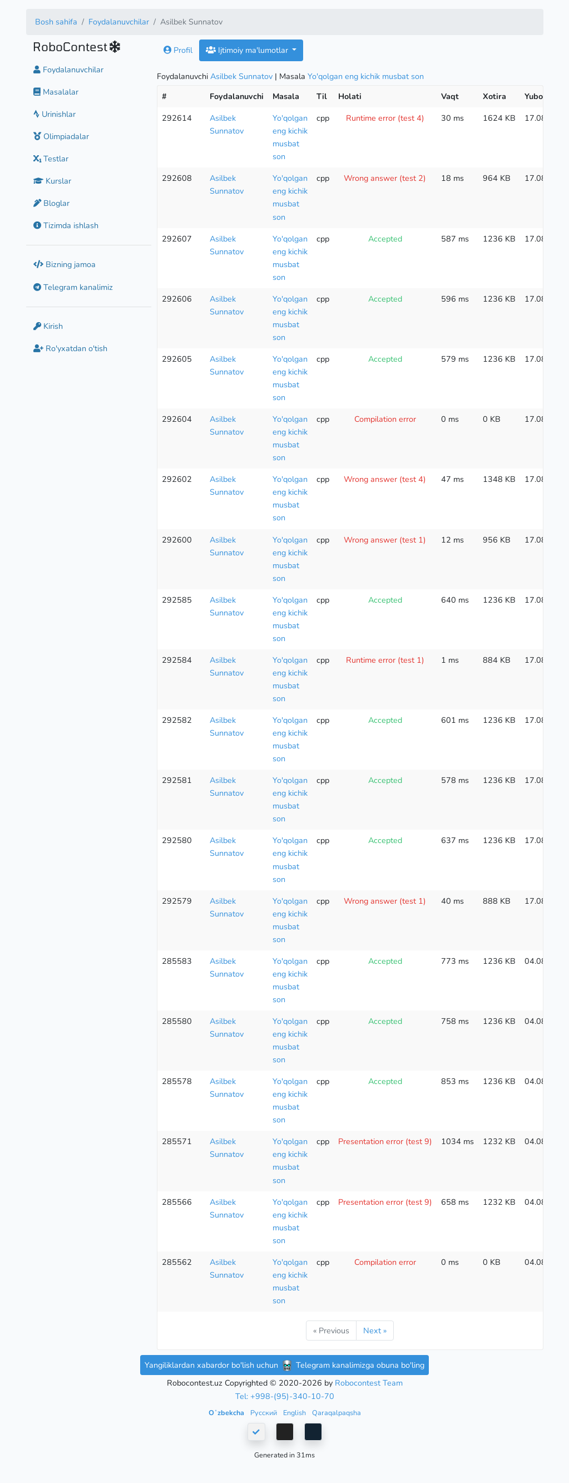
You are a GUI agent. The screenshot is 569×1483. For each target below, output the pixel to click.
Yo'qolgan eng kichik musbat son (366, 76)
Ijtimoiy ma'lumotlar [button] (248, 50)
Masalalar (55, 91)
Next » (375, 1330)
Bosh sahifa (56, 21)
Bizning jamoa (64, 264)
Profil (178, 50)
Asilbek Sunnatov (241, 76)
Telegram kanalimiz (73, 287)
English (295, 1412)
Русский (264, 1412)
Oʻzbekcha (227, 1412)
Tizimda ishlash (65, 225)
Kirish (48, 326)
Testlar (50, 158)
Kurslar (52, 180)
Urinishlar (54, 114)
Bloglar (51, 203)
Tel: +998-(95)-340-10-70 (284, 1396)
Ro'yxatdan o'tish (70, 348)
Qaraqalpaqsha (336, 1412)
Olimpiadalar (61, 136)
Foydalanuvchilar (118, 21)
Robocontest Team (369, 1382)
